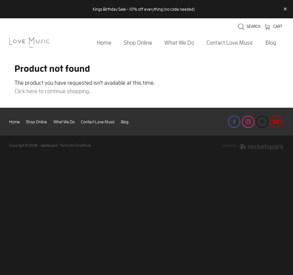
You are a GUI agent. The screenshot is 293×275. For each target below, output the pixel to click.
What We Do (179, 42)
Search (249, 26)
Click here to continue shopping (51, 91)
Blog (271, 42)
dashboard (48, 145)
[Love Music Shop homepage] (36, 43)
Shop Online (138, 42)
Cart (273, 26)
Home (104, 42)
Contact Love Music (229, 42)
